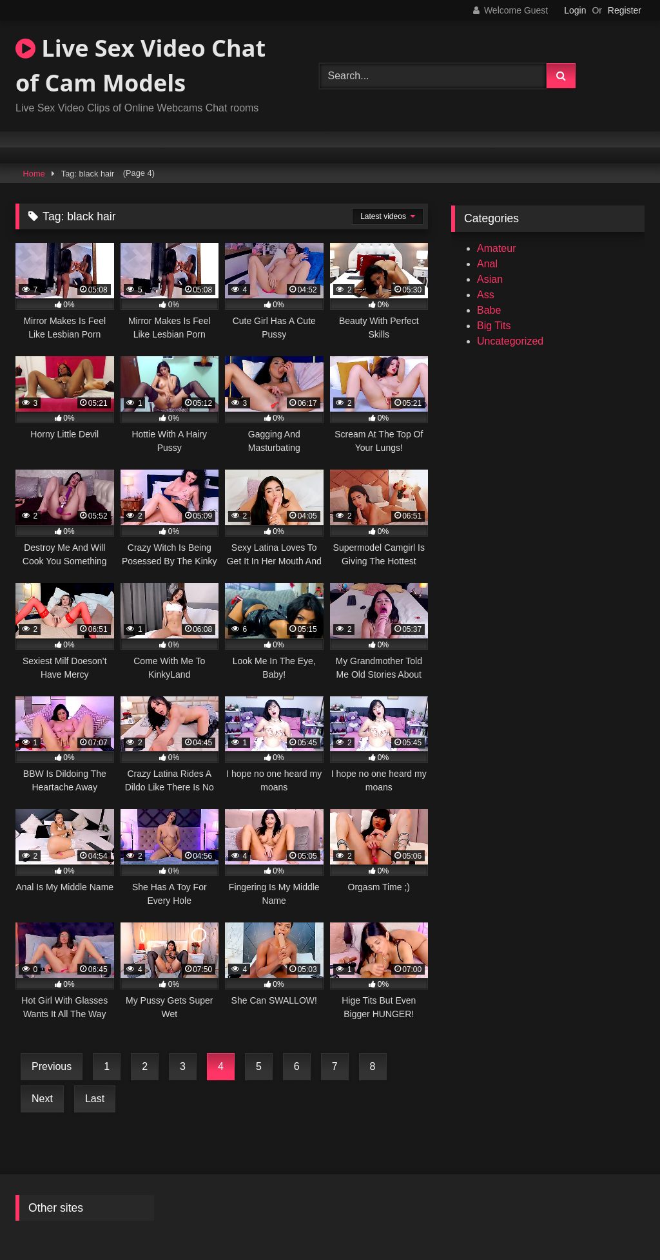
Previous (52, 1066)
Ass (485, 294)
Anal (487, 263)
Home (34, 173)
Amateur (496, 248)
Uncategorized (510, 341)
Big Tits (493, 325)
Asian (490, 279)
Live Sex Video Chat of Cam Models (140, 65)
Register (624, 10)
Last (94, 1098)
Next (42, 1098)
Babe (489, 310)
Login (575, 10)
